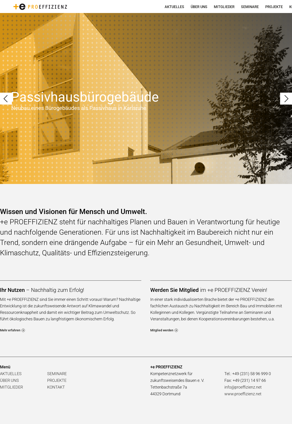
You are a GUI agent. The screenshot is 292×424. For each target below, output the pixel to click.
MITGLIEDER (224, 7)
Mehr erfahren (12, 330)
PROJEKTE (274, 7)
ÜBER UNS (199, 7)
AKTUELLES (174, 7)
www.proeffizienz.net (242, 393)
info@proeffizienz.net (243, 387)
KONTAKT (56, 387)
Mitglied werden (164, 330)
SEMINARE (250, 7)
